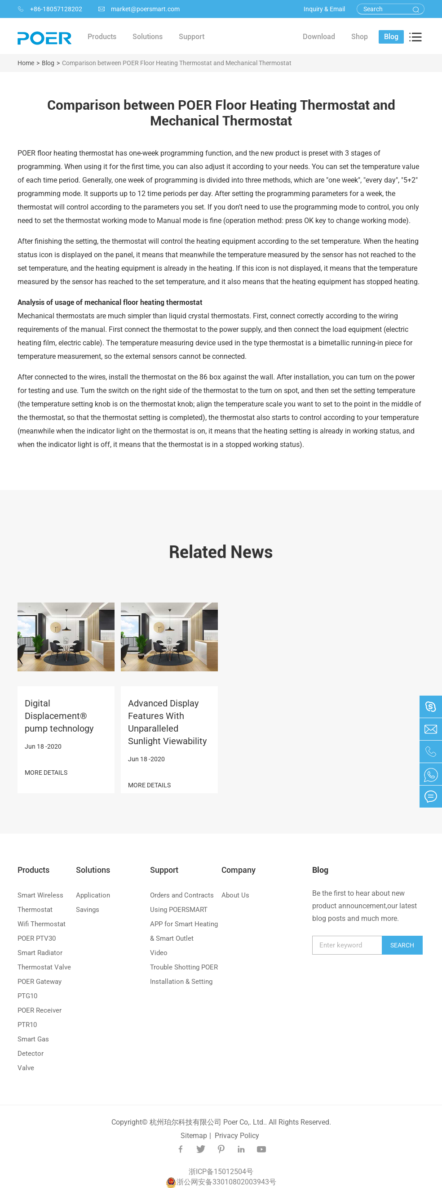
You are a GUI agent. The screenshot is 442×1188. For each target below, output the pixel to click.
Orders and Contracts (182, 895)
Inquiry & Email (324, 9)
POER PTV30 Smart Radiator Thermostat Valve (44, 952)
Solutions (93, 870)
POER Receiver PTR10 (40, 1017)
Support (164, 870)
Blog (48, 63)
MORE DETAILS (46, 772)
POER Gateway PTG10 (40, 989)
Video (159, 953)
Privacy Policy (237, 1135)
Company (238, 870)
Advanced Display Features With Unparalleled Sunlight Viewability (167, 722)
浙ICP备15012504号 (221, 1171)
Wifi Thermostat (42, 924)
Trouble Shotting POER (184, 967)
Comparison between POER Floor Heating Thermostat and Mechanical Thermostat (177, 63)
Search (402, 945)
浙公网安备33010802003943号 (221, 1182)
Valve (26, 1068)
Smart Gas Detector (33, 1046)
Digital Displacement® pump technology (59, 716)
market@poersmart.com (139, 9)
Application (93, 895)
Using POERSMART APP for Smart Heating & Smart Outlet (184, 924)
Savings (87, 910)
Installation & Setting (181, 982)
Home (26, 63)
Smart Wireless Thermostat (40, 902)
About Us (235, 895)
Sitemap (194, 1135)
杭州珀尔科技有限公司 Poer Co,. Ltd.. (208, 1122)
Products (33, 870)
